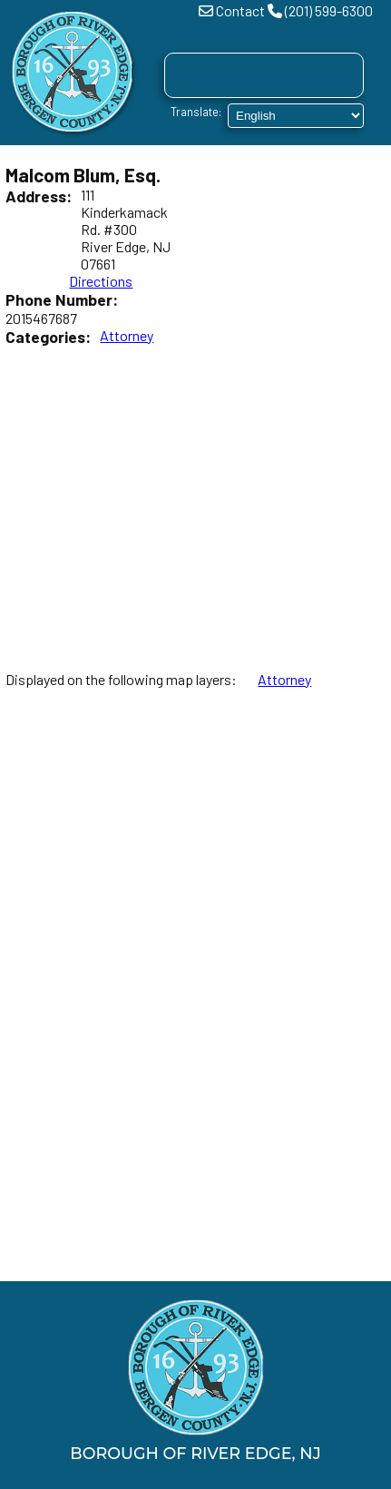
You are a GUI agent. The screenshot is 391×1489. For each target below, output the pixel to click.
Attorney (126, 335)
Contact (240, 10)
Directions (100, 280)
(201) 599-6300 (329, 10)
